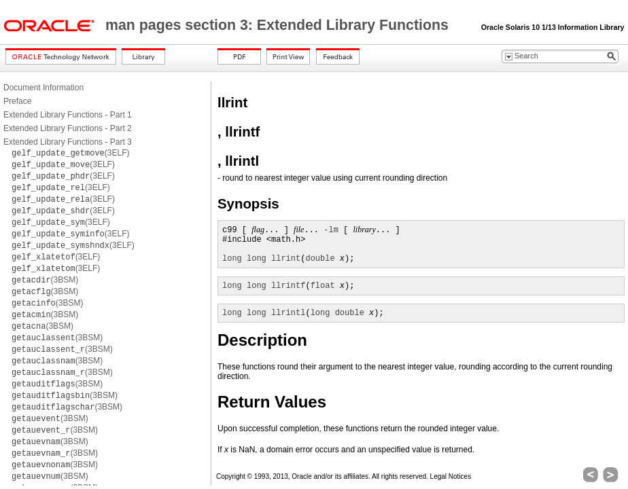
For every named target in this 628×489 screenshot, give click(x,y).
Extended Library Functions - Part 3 (67, 142)
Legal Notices (451, 476)
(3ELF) (71, 153)
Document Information (43, 87)
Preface (17, 101)
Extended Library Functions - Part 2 (67, 128)
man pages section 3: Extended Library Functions (279, 25)
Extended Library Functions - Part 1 (67, 115)
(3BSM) (45, 280)
